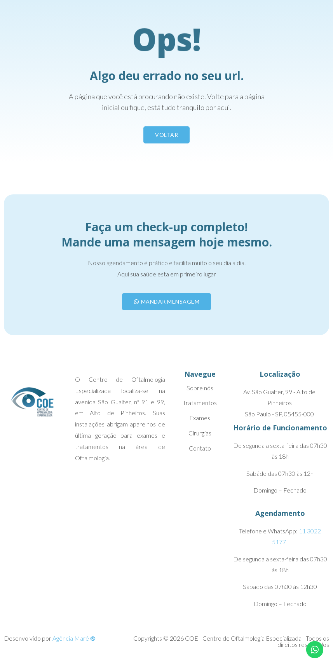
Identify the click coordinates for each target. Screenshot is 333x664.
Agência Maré (74, 638)
